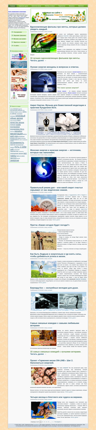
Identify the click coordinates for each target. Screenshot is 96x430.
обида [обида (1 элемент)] (21, 139)
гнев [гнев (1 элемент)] (23, 110)
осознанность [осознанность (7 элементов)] (17, 142)
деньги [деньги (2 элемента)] (12, 112)
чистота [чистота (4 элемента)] (13, 158)
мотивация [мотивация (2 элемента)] (21, 136)
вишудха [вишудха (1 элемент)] (20, 108)
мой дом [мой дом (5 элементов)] (14, 136)
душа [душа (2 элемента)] (16, 112)
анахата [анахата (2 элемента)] (15, 108)
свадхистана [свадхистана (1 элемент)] (16, 149)
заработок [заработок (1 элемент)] (20, 111)
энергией (65, 36)
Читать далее (38, 60)
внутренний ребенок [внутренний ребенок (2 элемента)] (16, 110)
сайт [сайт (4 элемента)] (12, 149)
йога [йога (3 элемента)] (18, 120)
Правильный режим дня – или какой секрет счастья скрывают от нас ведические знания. (56, 188)
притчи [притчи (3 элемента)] (12, 145)
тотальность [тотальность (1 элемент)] (21, 151)
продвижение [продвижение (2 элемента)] (19, 144)
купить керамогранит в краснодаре (17, 11)
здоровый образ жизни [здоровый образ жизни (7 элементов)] (17, 117)
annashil (50, 31)
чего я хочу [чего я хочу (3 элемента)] (21, 156)
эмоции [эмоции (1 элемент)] (18, 158)
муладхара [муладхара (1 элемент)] (23, 138)
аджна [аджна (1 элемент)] (11, 108)
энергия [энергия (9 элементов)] (14, 160)
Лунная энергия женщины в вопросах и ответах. (54, 67)
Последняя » (57, 421)
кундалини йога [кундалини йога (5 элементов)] (17, 129)
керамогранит (21, 17)
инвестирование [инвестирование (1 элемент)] (13, 120)
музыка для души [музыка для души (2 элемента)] (15, 138)
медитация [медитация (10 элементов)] (16, 133)
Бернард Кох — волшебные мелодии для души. (54, 288)
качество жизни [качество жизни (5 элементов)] (17, 122)
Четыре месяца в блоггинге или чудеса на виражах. (56, 397)
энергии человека (81, 279)
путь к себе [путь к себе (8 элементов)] (20, 147)
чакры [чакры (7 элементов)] (13, 156)
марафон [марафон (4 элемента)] (18, 131)
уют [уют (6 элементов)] (25, 153)
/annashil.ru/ (36, 424)
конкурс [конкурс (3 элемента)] (13, 125)
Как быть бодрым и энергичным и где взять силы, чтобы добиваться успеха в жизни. (55, 255)
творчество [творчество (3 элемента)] (14, 151)
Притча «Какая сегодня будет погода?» (50, 225)
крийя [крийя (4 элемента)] (18, 125)
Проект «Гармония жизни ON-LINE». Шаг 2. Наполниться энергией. (51, 361)
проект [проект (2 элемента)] (12, 147)
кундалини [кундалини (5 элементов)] (15, 127)
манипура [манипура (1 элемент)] (12, 131)
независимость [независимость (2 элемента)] (14, 139)
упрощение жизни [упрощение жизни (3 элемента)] (16, 153)
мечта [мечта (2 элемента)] (25, 134)
